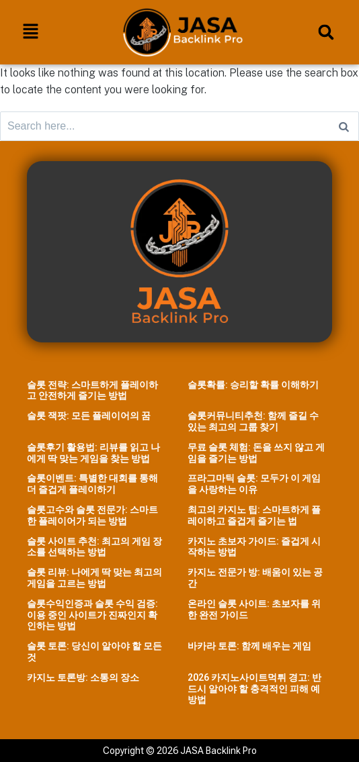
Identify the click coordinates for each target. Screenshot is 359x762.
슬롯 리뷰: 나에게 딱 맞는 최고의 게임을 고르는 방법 (94, 578)
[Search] (344, 126)
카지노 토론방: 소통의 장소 (83, 677)
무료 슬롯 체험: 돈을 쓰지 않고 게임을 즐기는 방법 (256, 453)
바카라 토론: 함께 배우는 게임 (249, 645)
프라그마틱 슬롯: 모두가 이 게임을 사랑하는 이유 (254, 484)
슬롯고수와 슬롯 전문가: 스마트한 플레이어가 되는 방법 (92, 515)
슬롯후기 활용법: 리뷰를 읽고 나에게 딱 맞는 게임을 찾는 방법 (93, 453)
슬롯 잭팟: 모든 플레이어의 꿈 (89, 415)
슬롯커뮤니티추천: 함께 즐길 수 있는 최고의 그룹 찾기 (253, 421)
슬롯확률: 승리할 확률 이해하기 (253, 384)
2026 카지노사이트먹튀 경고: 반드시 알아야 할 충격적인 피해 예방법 (254, 689)
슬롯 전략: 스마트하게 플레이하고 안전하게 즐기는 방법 (92, 390)
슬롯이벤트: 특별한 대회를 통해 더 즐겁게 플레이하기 (92, 484)
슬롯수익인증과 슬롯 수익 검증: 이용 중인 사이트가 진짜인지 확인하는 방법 (92, 615)
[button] (30, 31)
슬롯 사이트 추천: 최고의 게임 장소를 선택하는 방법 (94, 547)
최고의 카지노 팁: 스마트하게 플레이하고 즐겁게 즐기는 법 (254, 515)
